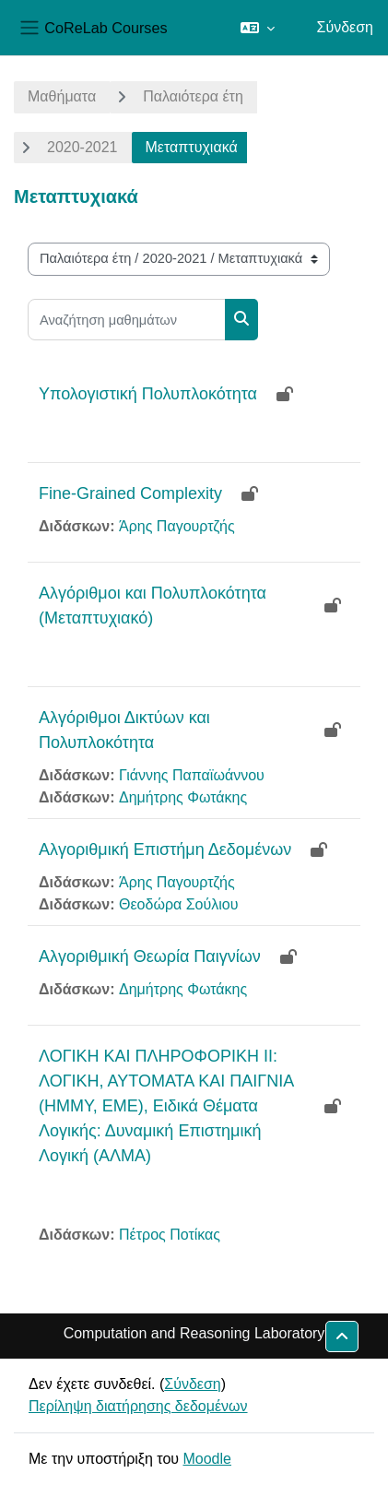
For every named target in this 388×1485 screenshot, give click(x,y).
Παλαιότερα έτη (193, 96)
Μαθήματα (62, 96)
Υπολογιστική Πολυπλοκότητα (148, 394)
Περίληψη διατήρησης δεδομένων (138, 1406)
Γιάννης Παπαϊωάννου (192, 775)
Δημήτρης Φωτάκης (183, 797)
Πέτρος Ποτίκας (169, 1234)
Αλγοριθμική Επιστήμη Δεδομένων (165, 849)
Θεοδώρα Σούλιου (178, 904)
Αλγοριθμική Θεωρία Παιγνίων (150, 956)
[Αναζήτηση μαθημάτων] (127, 319)
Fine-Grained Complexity (130, 493)
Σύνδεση (345, 27)
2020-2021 (82, 147)
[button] (257, 27)
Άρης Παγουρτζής (177, 526)
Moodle (206, 1459)
